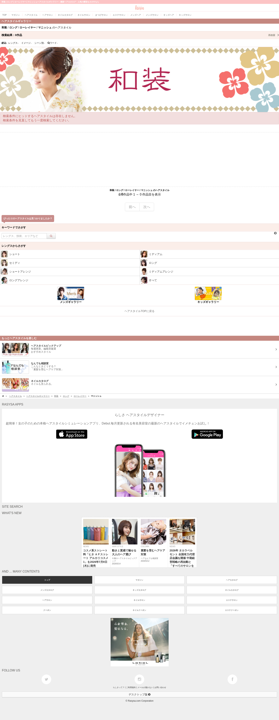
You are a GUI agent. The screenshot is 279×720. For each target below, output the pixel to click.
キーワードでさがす (14, 227)
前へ (132, 207)
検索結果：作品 (140, 35)
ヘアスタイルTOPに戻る (139, 311)
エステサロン (232, 600)
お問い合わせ (160, 687)
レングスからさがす (14, 245)
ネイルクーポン (139, 610)
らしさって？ (119, 687)
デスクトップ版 (140, 694)
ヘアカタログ (232, 580)
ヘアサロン (47, 600)
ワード (53, 43)
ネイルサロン (139, 600)
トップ (47, 580)
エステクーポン (232, 610)
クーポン (47, 610)
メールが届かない (145, 687)
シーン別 (39, 43)
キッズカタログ (139, 590)
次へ (146, 207)
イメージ (26, 43)
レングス (13, 43)
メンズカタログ (47, 590)
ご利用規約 (131, 687)
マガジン (139, 580)
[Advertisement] (140, 159)
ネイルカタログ (232, 590)
